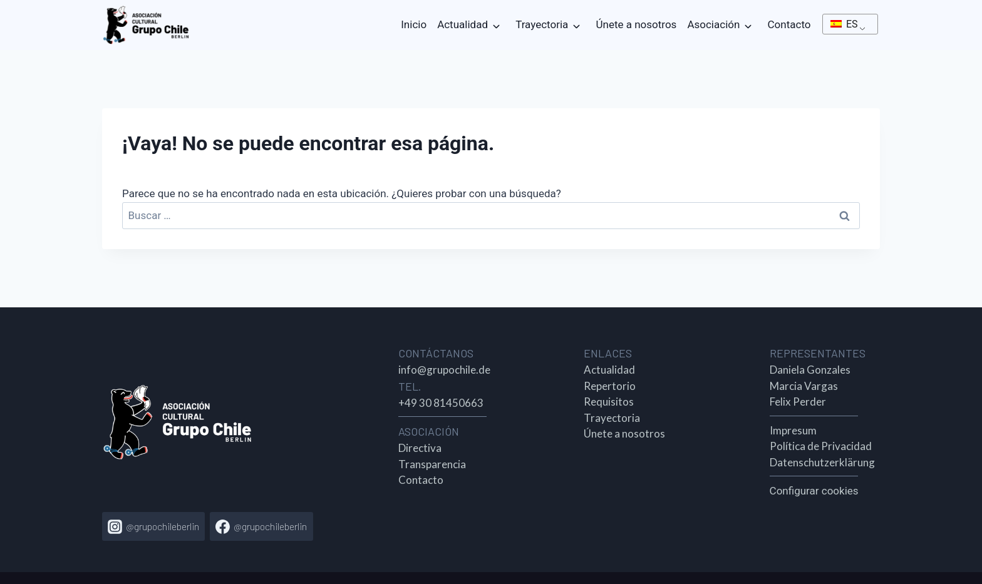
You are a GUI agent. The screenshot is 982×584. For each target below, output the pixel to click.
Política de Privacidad (821, 446)
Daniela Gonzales (810, 369)
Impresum (793, 430)
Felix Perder (798, 401)
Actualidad (462, 24)
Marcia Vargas (804, 385)
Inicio (413, 24)
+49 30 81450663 (440, 402)
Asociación (713, 24)
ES (844, 24)
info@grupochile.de (444, 369)
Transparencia (432, 464)
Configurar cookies (814, 490)
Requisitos (609, 401)
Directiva (420, 447)
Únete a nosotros (636, 24)
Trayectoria (541, 24)
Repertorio (610, 385)
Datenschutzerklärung (822, 462)
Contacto (789, 24)
